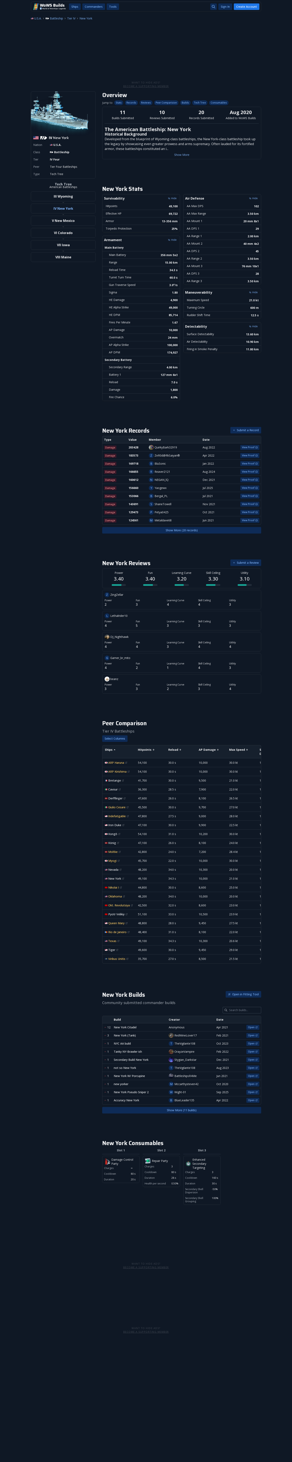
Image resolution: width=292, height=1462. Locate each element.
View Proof (250, 447)
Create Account (246, 7)
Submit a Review (246, 563)
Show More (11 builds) (181, 1110)
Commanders (94, 7)
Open (253, 1027)
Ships (74, 7)
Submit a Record (246, 430)
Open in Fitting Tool (243, 994)
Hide (172, 198)
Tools (113, 7)
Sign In (225, 7)
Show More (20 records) (182, 530)
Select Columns (115, 738)
